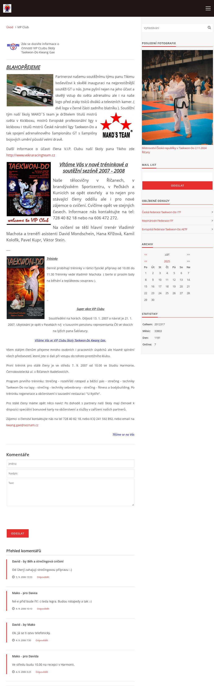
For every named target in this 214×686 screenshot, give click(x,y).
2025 (167, 261)
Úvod (9, 27)
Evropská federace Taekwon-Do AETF (164, 229)
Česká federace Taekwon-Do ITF (161, 212)
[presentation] (38, 519)
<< (145, 254)
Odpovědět (43, 577)
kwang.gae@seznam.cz (22, 425)
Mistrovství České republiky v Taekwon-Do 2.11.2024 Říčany (174, 150)
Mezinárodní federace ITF (157, 221)
